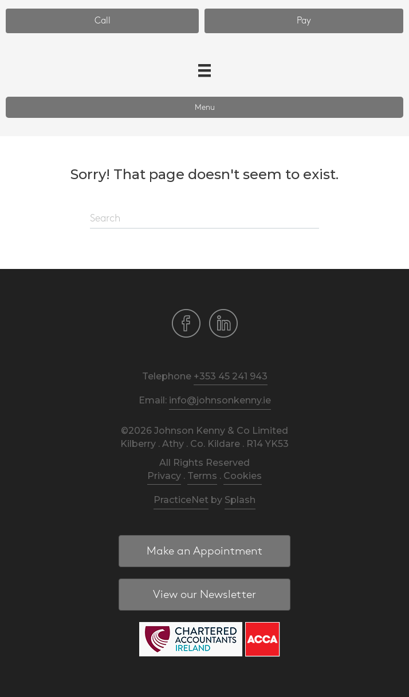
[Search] (204, 219)
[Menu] (204, 70)
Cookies (242, 475)
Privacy (164, 475)
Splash (240, 499)
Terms (202, 475)
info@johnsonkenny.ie (220, 400)
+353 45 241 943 (231, 376)
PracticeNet (181, 499)
